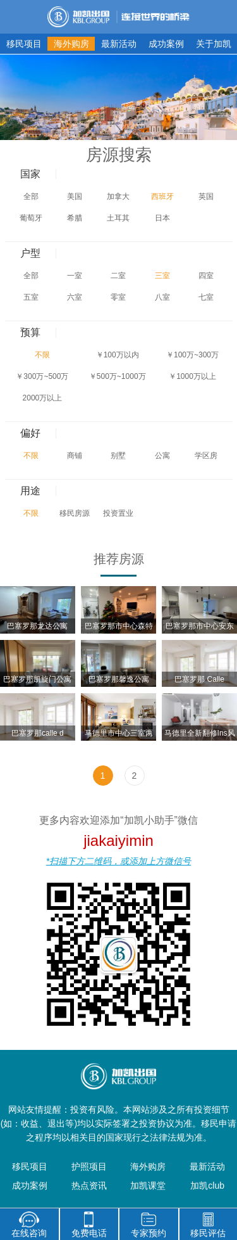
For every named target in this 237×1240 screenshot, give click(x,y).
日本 (162, 218)
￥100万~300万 (192, 354)
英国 (206, 196)
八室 (162, 297)
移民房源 (74, 513)
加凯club (207, 1185)
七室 (206, 297)
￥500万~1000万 (117, 376)
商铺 (74, 455)
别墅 (118, 455)
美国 (74, 196)
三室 (162, 275)
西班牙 (162, 196)
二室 (118, 275)
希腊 (74, 218)
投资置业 (118, 513)
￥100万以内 (117, 354)
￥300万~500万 (42, 376)
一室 (74, 275)
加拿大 (118, 196)
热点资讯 (89, 1185)
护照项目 (89, 1166)
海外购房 (71, 44)
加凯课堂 (148, 1185)
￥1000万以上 (192, 376)
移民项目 (24, 44)
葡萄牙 (31, 218)
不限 (42, 354)
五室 (31, 297)
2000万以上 (43, 397)
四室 (206, 275)
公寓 (162, 455)
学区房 (206, 455)
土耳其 (118, 218)
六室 (74, 297)
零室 (118, 297)
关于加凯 (213, 44)
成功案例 (166, 44)
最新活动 (119, 44)
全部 (31, 196)
